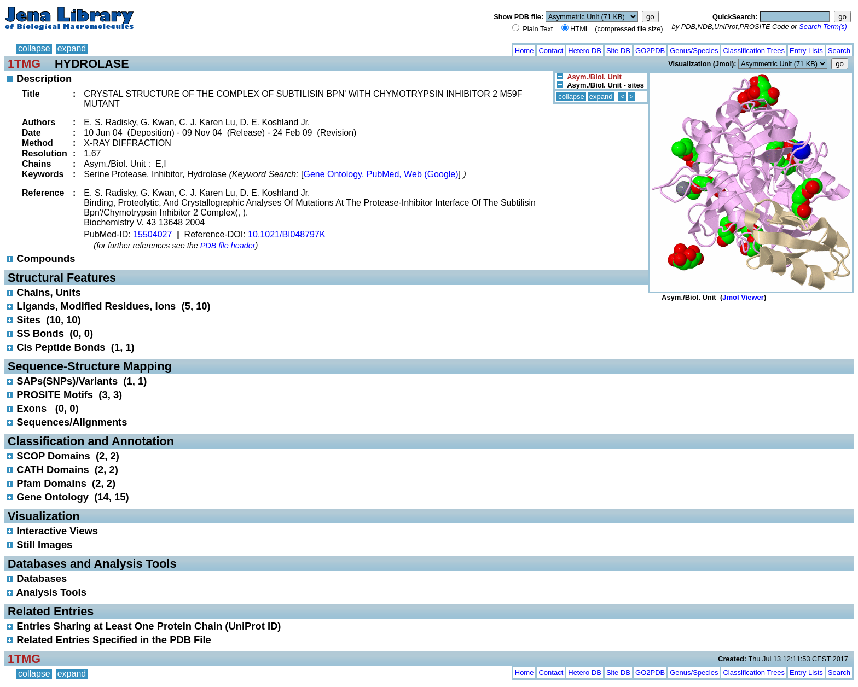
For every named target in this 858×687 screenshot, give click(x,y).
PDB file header (228, 245)
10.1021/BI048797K (286, 234)
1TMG (24, 64)
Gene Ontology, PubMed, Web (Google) (380, 174)
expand (71, 48)
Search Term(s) (823, 26)
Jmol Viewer (743, 297)
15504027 (152, 234)
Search (839, 50)
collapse (34, 48)
